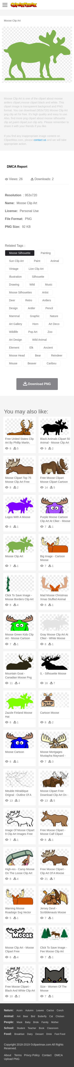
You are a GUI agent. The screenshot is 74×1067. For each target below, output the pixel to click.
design (13, 308)
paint (37, 260)
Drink (49, 1034)
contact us (40, 139)
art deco (54, 324)
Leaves (40, 1010)
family (44, 1022)
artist (45, 292)
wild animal (39, 339)
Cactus (50, 1010)
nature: (9, 1010)
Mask (19, 1022)
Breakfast (19, 1034)
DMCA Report (17, 166)
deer (12, 300)
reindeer (56, 355)
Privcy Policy (32, 1055)
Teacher (32, 1028)
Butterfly (42, 1016)
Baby (27, 1022)
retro (28, 300)
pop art (32, 331)
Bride (36, 1022)
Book (41, 1028)
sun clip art (16, 260)
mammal (14, 316)
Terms (18, 1055)
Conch (60, 1010)
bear (38, 355)
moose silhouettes (20, 292)
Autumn (29, 1010)
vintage (13, 268)
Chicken (60, 1016)
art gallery (15, 324)
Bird (33, 1016)
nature (54, 316)
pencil (49, 308)
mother (54, 1022)
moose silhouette (19, 253)
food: (8, 1033)
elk (31, 347)
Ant (18, 1016)
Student (21, 1028)
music (48, 284)
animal (55, 260)
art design (15, 339)
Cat (51, 1016)
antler (31, 308)
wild (32, 284)
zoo (50, 331)
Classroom (52, 1028)
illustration (15, 276)
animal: (9, 1016)
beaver (32, 363)
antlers (46, 300)
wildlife (13, 331)
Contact (47, 1055)
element (14, 347)
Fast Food (59, 1034)
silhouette (38, 276)
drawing (14, 284)
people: (9, 1022)
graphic (35, 316)
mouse (13, 363)
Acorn (19, 1010)
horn (35, 324)
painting (46, 253)
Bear (25, 1016)
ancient (48, 347)
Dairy (30, 1034)
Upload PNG (12, 1058)
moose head (17, 355)
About (7, 1055)
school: (9, 1028)
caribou (51, 363)
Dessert (39, 1034)
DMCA (59, 1055)
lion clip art (36, 268)
